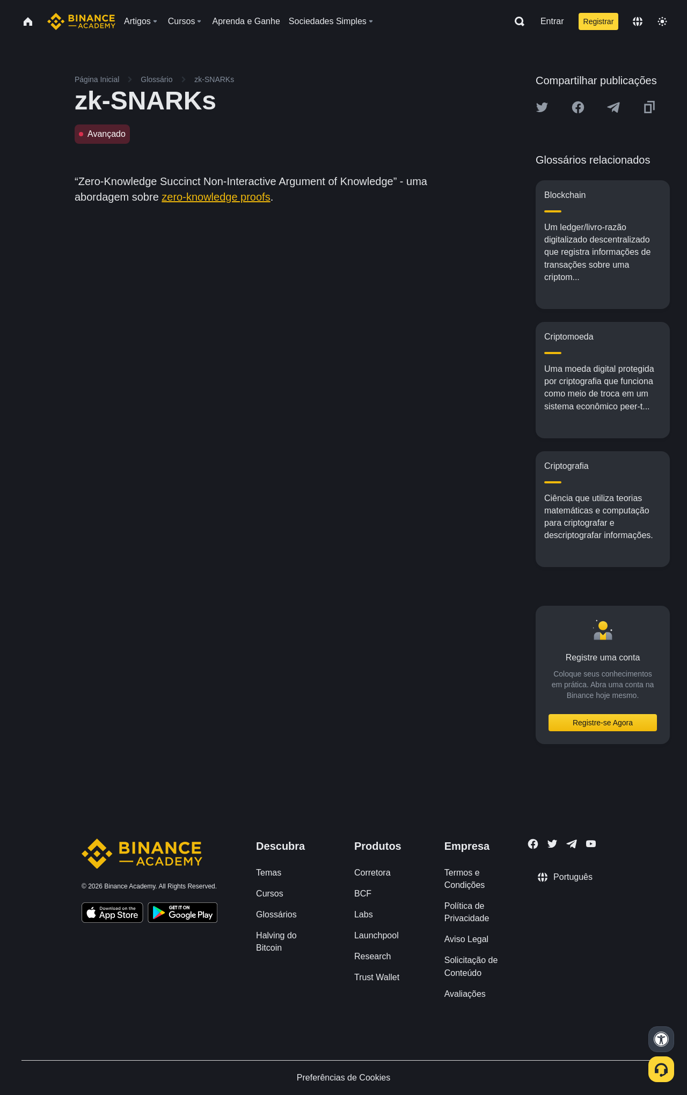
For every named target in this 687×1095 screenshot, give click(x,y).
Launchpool (376, 935)
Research (372, 956)
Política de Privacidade (466, 912)
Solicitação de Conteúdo (471, 966)
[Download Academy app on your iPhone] (112, 914)
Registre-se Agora (603, 722)
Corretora (372, 872)
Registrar (598, 21)
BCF (362, 893)
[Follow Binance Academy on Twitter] (552, 844)
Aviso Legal (466, 939)
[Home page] (81, 21)
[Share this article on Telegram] (613, 107)
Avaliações (465, 993)
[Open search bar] (516, 21)
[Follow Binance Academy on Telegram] (571, 844)
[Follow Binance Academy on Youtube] (591, 843)
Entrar (552, 21)
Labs (363, 914)
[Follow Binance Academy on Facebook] (533, 844)
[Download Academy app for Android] (182, 914)
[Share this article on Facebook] (578, 107)
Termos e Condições (464, 879)
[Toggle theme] (662, 21)
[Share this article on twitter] (542, 107)
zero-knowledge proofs (216, 197)
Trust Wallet (376, 977)
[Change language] (638, 21)
